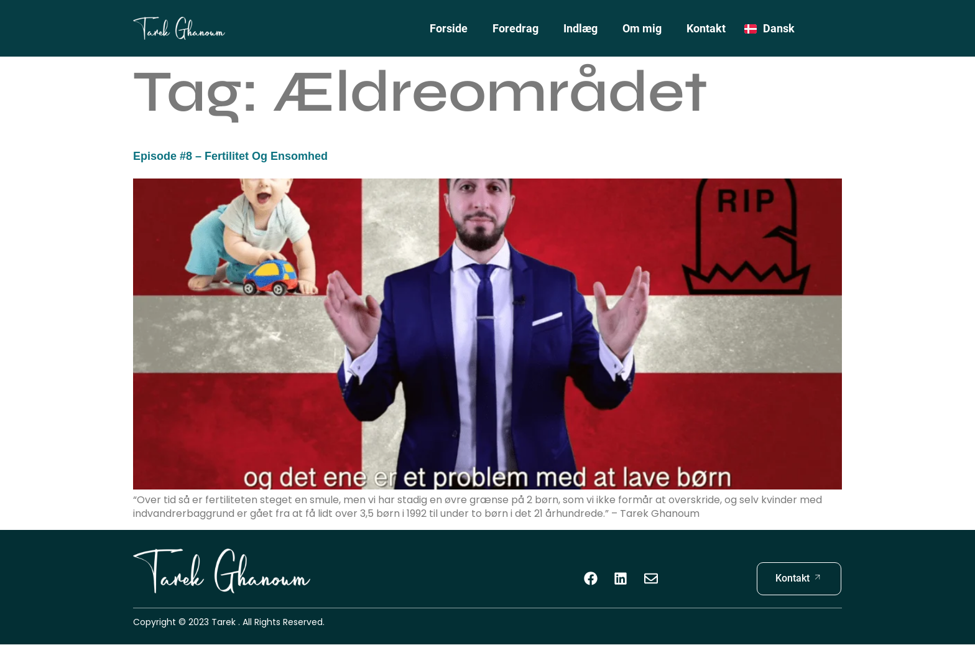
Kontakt (706, 28)
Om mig (642, 28)
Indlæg (580, 28)
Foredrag (515, 28)
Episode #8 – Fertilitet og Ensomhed (230, 156)
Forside (449, 28)
